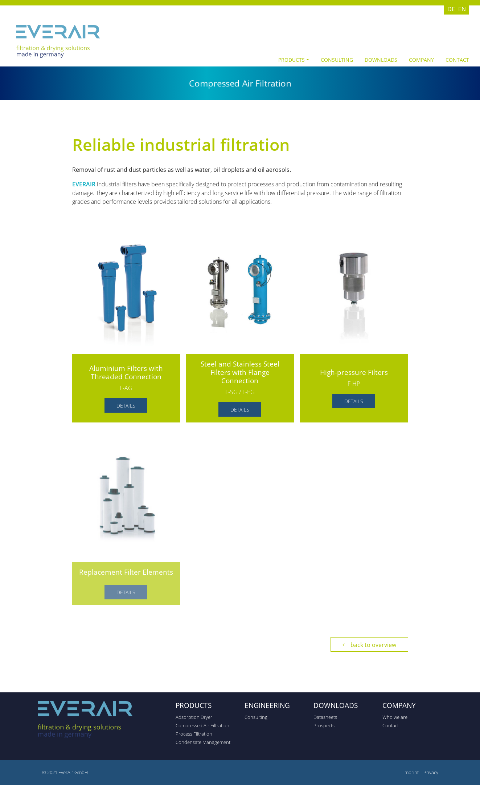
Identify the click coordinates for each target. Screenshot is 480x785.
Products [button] (291, 59)
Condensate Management (203, 742)
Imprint (411, 772)
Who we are (394, 717)
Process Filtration (194, 734)
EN (462, 9)
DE (451, 9)
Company (421, 59)
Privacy (430, 772)
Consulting (337, 59)
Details (125, 405)
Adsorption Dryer (194, 717)
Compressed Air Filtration (202, 725)
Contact (457, 59)
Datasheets (325, 717)
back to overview (373, 645)
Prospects (324, 725)
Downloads (381, 59)
